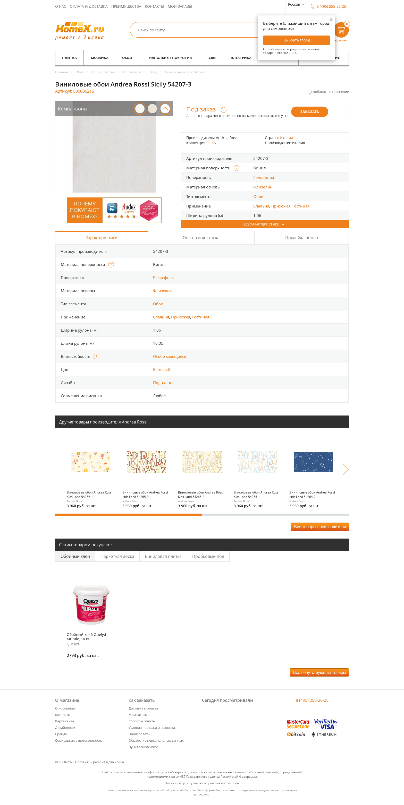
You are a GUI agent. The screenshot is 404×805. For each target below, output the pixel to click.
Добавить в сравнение (331, 91)
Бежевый (161, 369)
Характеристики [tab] (101, 237)
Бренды (61, 734)
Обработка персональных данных (156, 740)
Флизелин (263, 186)
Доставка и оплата (143, 708)
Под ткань (162, 382)
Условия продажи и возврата (152, 727)
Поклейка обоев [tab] (301, 237)
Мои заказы (180, 6)
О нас (60, 6)
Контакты (154, 6)
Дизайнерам (65, 727)
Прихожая (280, 206)
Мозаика (99, 57)
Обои (127, 57)
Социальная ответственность (78, 740)
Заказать (309, 111)
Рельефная (263, 177)
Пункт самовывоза (143, 747)
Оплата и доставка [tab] (201, 237)
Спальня (261, 206)
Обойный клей (75, 556)
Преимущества (126, 6)
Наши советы (139, 734)
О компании (65, 708)
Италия (286, 137)
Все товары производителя (320, 527)
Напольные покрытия (170, 57)
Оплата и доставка (89, 6)
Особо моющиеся (169, 356)
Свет (213, 57)
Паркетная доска (117, 556)
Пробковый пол (208, 556)
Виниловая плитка (163, 556)
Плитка (69, 57)
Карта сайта (64, 721)
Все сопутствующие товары (319, 672)
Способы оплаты (142, 721)
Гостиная (300, 206)
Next (346, 469)
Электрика (241, 57)
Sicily (211, 142)
